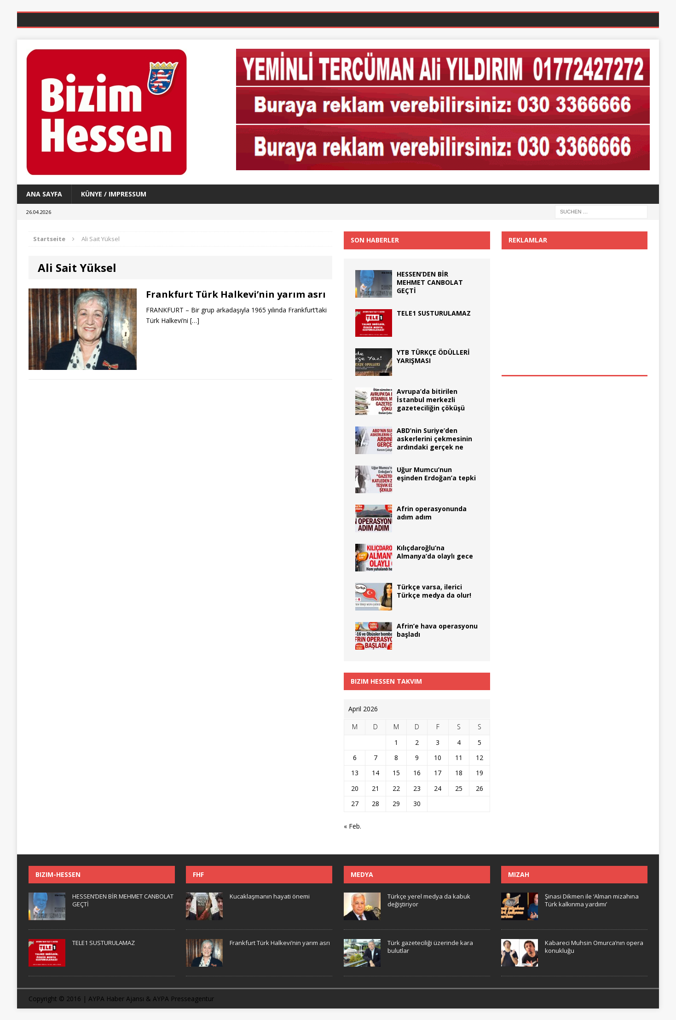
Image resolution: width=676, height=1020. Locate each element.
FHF (198, 874)
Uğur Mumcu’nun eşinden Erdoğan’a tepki (436, 473)
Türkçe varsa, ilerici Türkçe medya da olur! (434, 590)
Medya (362, 874)
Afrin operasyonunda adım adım (432, 512)
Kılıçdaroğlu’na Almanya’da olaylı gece (435, 551)
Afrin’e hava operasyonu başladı (437, 630)
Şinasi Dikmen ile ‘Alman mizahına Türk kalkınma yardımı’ (592, 900)
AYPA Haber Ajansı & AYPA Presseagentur (151, 998)
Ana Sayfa (44, 194)
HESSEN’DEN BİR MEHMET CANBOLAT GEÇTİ (430, 282)
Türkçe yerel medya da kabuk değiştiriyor (428, 900)
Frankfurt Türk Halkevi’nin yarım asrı (236, 294)
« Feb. (352, 826)
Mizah (518, 874)
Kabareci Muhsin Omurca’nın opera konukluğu (594, 947)
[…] (194, 320)
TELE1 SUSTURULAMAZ (434, 313)
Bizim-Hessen (58, 874)
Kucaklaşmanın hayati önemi (270, 896)
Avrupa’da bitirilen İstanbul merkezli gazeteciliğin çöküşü (431, 399)
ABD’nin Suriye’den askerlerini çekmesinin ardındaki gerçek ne (434, 438)
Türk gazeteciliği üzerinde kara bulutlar (430, 947)
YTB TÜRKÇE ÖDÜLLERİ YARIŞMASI (433, 356)
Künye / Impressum (113, 194)
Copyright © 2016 (55, 998)
